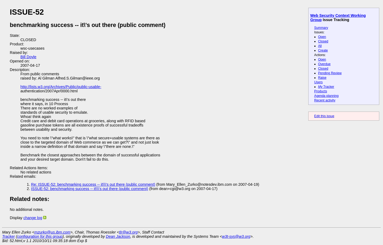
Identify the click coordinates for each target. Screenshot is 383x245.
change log (32, 218)
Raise (322, 78)
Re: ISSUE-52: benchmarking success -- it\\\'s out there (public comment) (93, 184)
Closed (323, 41)
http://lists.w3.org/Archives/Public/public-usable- (60, 87)
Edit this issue (324, 116)
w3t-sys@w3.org (236, 236)
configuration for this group (40, 236)
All (320, 46)
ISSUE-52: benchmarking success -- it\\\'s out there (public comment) (89, 189)
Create (323, 50)
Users (318, 82)
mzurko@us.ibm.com (52, 232)
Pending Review (330, 73)
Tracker (326, 87)
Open (322, 37)
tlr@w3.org (128, 232)
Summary (321, 28)
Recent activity (324, 100)
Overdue (324, 64)
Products (320, 91)
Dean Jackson (118, 236)
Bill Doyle (28, 57)
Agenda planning (326, 96)
